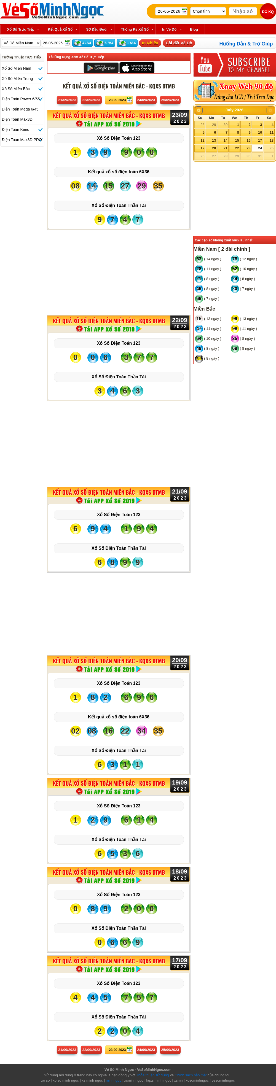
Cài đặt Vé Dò (179, 43)
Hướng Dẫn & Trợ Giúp (246, 44)
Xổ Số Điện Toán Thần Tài (119, 205)
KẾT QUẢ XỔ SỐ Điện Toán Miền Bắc (109, 116)
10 (260, 132)
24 (260, 148)
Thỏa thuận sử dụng (152, 1075)
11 (272, 132)
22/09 (91, 100)
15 (237, 140)
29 (214, 125)
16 (248, 140)
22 (237, 148)
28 (202, 125)
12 (202, 140)
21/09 (67, 100)
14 (225, 140)
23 (248, 148)
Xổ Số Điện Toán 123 (119, 138)
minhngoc (113, 1080)
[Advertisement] (119, 271)
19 (202, 148)
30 (225, 125)
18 (272, 140)
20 (214, 148)
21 (225, 148)
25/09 (170, 100)
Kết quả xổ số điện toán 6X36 (118, 171)
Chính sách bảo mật (191, 1075)
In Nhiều (150, 43)
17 (260, 140)
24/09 (146, 100)
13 (214, 140)
